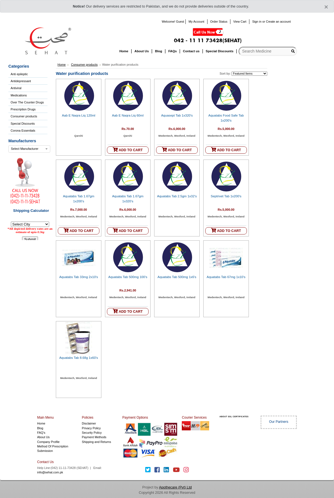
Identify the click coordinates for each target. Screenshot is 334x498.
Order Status (219, 21)
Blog (40, 428)
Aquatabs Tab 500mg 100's (127, 277)
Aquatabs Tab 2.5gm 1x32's (177, 196)
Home (62, 64)
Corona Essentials (23, 130)
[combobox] (29, 149)
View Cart (239, 21)
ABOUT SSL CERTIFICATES (234, 417)
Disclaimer (89, 423)
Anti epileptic (19, 74)
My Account (196, 21)
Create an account (278, 21)
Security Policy (92, 432)
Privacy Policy (91, 428)
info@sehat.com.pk (50, 472)
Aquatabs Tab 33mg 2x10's (78, 277)
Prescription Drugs (23, 109)
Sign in (256, 21)
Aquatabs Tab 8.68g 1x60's (78, 357)
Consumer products (24, 116)
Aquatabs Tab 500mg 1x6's (177, 277)
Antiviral (16, 88)
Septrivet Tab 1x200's (226, 196)
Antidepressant (21, 81)
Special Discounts (23, 123)
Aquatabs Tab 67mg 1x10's (226, 277)
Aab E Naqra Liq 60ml (128, 115)
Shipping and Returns (96, 442)
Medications (19, 95)
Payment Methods (94, 437)
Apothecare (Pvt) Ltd (175, 487)
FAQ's (41, 432)
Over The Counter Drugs (27, 102)
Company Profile (48, 442)
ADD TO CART (128, 149)
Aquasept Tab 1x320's (177, 115)
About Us (43, 437)
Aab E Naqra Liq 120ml (78, 115)
